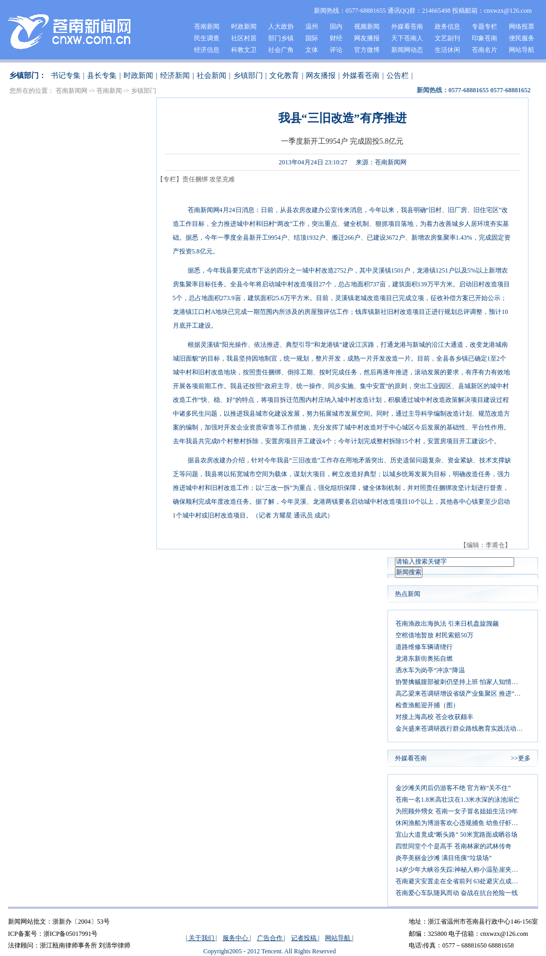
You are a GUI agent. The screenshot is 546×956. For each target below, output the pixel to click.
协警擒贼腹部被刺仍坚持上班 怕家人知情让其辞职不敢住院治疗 (462, 682)
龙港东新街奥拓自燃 (424, 658)
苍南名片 (484, 50)
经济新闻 (175, 76)
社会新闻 (211, 76)
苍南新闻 (206, 26)
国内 (336, 26)
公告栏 (397, 76)
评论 (336, 50)
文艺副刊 (447, 38)
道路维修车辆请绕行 (424, 647)
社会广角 (281, 50)
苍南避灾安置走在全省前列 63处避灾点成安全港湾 (462, 881)
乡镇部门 (248, 76)
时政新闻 (244, 26)
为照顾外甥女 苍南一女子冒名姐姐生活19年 (456, 811)
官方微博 (367, 50)
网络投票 (521, 26)
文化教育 (284, 76)
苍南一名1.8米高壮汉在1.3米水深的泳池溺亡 (457, 799)
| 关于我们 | (201, 938)
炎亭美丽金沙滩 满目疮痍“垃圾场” (443, 858)
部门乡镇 (281, 38)
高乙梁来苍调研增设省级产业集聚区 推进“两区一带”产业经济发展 (462, 693)
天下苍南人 (407, 38)
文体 (311, 50)
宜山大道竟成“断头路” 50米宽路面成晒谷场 (456, 834)
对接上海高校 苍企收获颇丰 (434, 717)
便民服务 (521, 38)
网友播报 (367, 38)
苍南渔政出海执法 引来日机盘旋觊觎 (447, 623)
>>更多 (520, 758)
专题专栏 (484, 26)
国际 (311, 38)
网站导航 (521, 50)
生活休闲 (447, 50)
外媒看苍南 (407, 26)
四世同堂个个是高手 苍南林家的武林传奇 (453, 846)
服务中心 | (237, 938)
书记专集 (66, 76)
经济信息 (206, 50)
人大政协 (281, 26)
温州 (311, 26)
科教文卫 (244, 50)
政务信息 (447, 26)
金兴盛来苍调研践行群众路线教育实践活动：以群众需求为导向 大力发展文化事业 (462, 728)
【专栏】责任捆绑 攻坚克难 (196, 179)
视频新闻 (367, 26)
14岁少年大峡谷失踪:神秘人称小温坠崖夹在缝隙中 (462, 869)
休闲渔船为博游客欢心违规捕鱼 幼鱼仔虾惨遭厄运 (462, 823)
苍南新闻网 (71, 90)
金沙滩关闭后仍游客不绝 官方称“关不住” (453, 788)
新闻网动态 (407, 50)
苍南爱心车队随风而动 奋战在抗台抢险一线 (456, 893)
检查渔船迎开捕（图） (427, 705)
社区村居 (244, 38)
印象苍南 (484, 38)
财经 (336, 38)
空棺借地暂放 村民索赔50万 (434, 635)
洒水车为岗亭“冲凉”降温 (430, 670)
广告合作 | (271, 938)
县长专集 (102, 76)
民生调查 (206, 38)
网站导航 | (339, 938)
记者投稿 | (305, 938)
